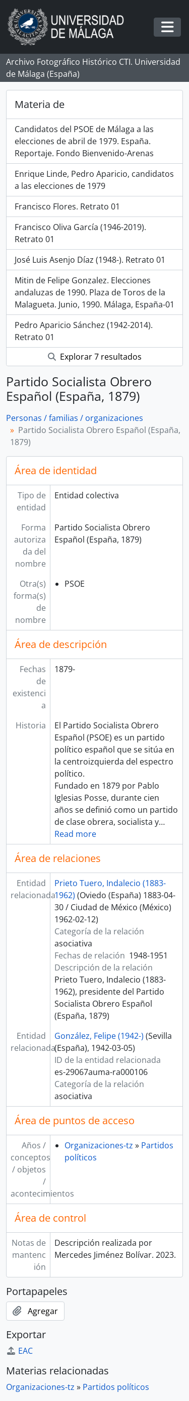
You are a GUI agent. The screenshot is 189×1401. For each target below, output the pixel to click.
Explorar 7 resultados (95, 356)
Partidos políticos (116, 1386)
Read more (75, 833)
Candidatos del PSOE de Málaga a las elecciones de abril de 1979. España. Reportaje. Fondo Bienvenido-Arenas (84, 141)
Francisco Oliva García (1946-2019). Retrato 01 (80, 233)
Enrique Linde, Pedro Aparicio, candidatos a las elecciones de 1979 (94, 179)
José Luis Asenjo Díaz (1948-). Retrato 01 (90, 259)
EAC (19, 1350)
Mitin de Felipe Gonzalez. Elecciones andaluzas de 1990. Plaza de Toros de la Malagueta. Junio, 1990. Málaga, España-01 (94, 292)
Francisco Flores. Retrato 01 (67, 206)
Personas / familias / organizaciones (74, 417)
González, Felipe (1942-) (99, 1035)
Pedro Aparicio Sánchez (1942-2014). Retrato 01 (84, 331)
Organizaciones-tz (99, 1145)
